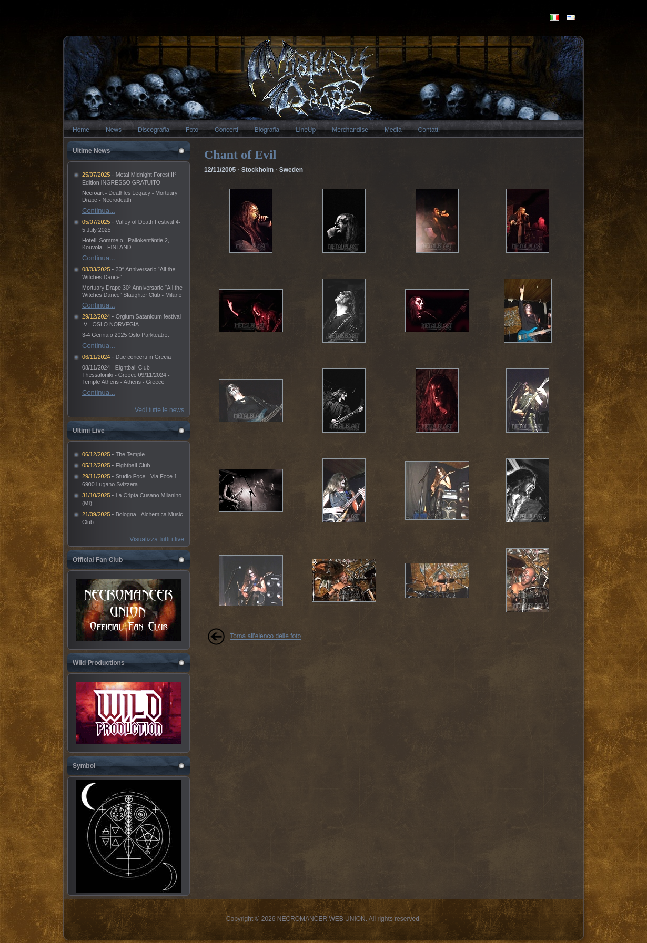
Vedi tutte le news (159, 410)
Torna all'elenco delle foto (265, 636)
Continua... (98, 210)
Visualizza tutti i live (156, 539)
